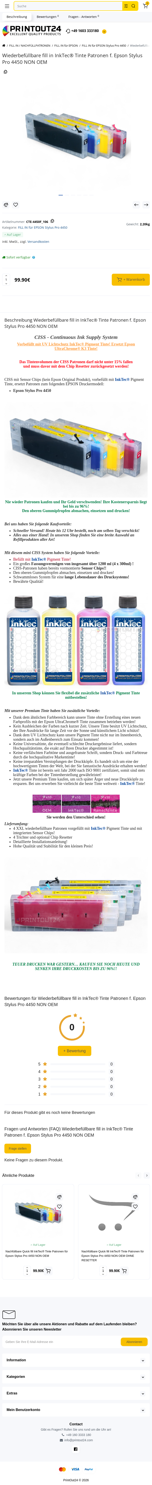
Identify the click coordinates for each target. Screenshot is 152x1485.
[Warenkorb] (145, 6)
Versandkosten (38, 241)
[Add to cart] (48, 1271)
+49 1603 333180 (82, 31)
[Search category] (126, 5)
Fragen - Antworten (83, 16)
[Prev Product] (136, 205)
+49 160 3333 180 (76, 1435)
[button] (138, 1175)
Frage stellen (18, 1148)
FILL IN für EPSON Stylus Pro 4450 (42, 227)
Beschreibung (17, 17)
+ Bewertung (74, 1051)
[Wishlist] (15, 205)
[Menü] (7, 6)
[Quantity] (6, 279)
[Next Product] (146, 205)
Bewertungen (48, 16)
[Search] (133, 5)
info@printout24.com (76, 1440)
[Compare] (6, 205)
